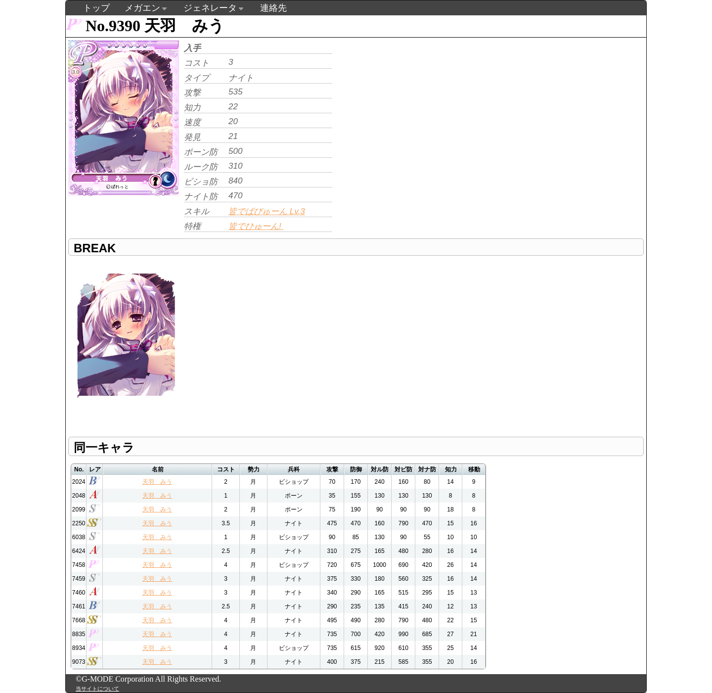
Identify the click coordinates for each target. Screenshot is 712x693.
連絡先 (273, 8)
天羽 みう (157, 481)
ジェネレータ (210, 8)
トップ (96, 8)
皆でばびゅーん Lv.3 (266, 211)
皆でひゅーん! (255, 226)
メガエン (142, 8)
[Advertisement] (418, 107)
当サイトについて (97, 689)
